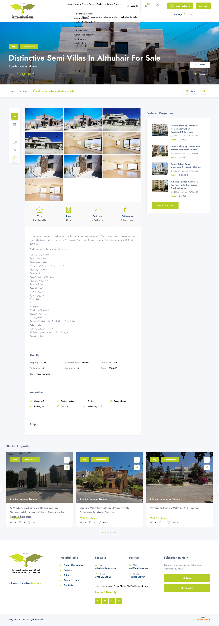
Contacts (115, 5)
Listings (23, 91)
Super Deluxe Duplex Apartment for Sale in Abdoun (186, 165)
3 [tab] (107, 532)
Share (200, 64)
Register (187, 588)
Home (47, 5)
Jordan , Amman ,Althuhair (23, 66)
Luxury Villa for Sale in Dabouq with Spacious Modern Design (104, 510)
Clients (67, 575)
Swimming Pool (92, 406)
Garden (88, 401)
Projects (79, 5)
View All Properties (165, 205)
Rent (15, 459)
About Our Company (74, 565)
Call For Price (88, 518)
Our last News (71, 580)
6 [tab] (115, 532)
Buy (13, 46)
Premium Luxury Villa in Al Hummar (174, 508)
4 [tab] (110, 532)
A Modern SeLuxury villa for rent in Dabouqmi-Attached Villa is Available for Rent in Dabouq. (37, 512)
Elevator (62, 406)
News (104, 5)
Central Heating (65, 401)
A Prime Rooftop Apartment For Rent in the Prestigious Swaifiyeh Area (184, 185)
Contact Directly (106, 592)
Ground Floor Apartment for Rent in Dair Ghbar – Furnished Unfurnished (184, 129)
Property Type (62, 5)
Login (186, 578)
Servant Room (118, 401)
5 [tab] (113, 532)
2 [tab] (105, 532)
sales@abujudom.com (105, 568)
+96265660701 (137, 577)
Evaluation (92, 5)
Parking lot (37, 406)
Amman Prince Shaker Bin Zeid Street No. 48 (127, 586)
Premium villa (29, 46)
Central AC (37, 401)
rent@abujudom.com (139, 568)
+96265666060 (103, 577)
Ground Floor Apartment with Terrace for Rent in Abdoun (185, 148)
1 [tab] (102, 532)
